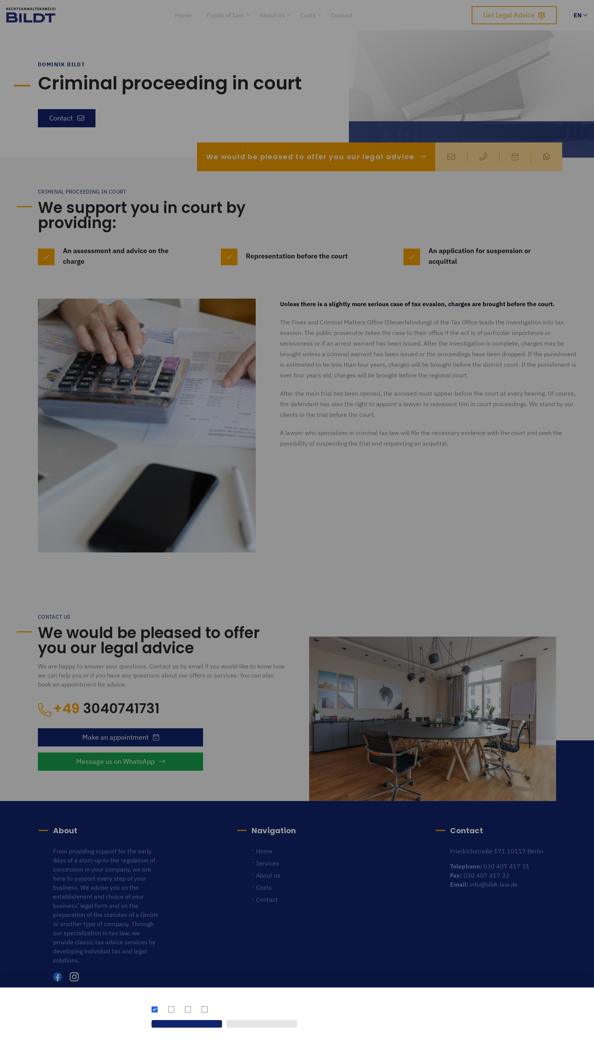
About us (272, 15)
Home (183, 15)
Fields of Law (225, 15)
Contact (342, 15)
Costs (308, 15)
